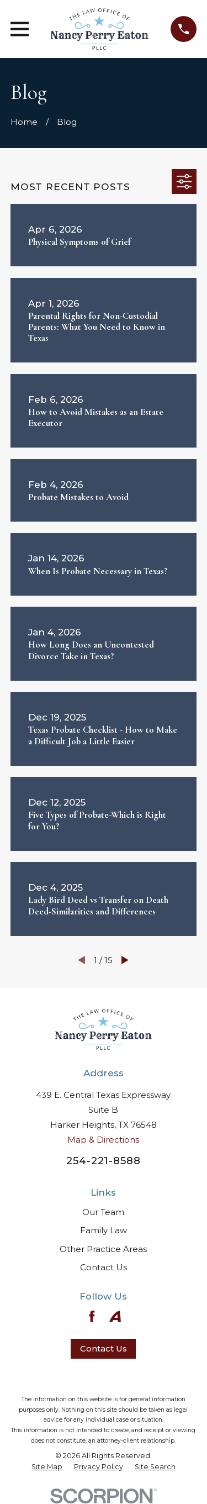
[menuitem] (46, 1467)
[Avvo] (115, 1316)
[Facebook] (92, 1316)
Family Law (103, 1230)
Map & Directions (103, 1139)
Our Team (103, 1212)
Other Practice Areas (103, 1249)
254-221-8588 (103, 1160)
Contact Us (103, 1267)
